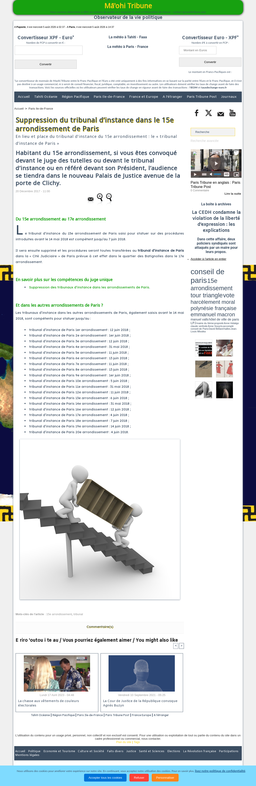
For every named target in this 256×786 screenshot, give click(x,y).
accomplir (237, 281)
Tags (137, 747)
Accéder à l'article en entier (205, 257)
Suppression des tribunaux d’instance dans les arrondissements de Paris (89, 287)
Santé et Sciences (137, 757)
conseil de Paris (195, 283)
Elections (157, 757)
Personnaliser (165, 777)
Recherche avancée (203, 140)
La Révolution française (181, 757)
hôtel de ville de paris (233, 279)
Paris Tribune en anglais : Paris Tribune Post (214, 184)
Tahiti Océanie (46, 97)
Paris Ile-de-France (110, 97)
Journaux (228, 97)
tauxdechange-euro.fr (214, 87)
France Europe (159, 715)
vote (234, 272)
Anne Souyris (230, 281)
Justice (119, 757)
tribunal (78, 614)
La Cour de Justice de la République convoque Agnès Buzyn (138, 703)
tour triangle (221, 272)
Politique (32, 757)
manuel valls (219, 279)
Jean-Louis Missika (218, 283)
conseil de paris (204, 267)
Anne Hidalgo (213, 281)
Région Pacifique (76, 97)
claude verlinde (221, 281)
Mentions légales (229, 757)
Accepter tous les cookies (105, 777)
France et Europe (144, 97)
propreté (206, 281)
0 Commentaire (199, 189)
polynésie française (227, 275)
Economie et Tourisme (55, 757)
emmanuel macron (202, 278)
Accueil (24, 97)
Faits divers (105, 757)
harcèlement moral (202, 275)
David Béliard (204, 283)
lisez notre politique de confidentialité (220, 771)
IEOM (193, 87)
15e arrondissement (59, 614)
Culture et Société (84, 757)
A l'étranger (173, 97)
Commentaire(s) (100, 627)
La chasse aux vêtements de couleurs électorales (56, 701)
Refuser (139, 777)
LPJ (192, 281)
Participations (207, 757)
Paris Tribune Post (202, 97)
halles (210, 283)
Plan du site (123, 747)
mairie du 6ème (198, 281)
